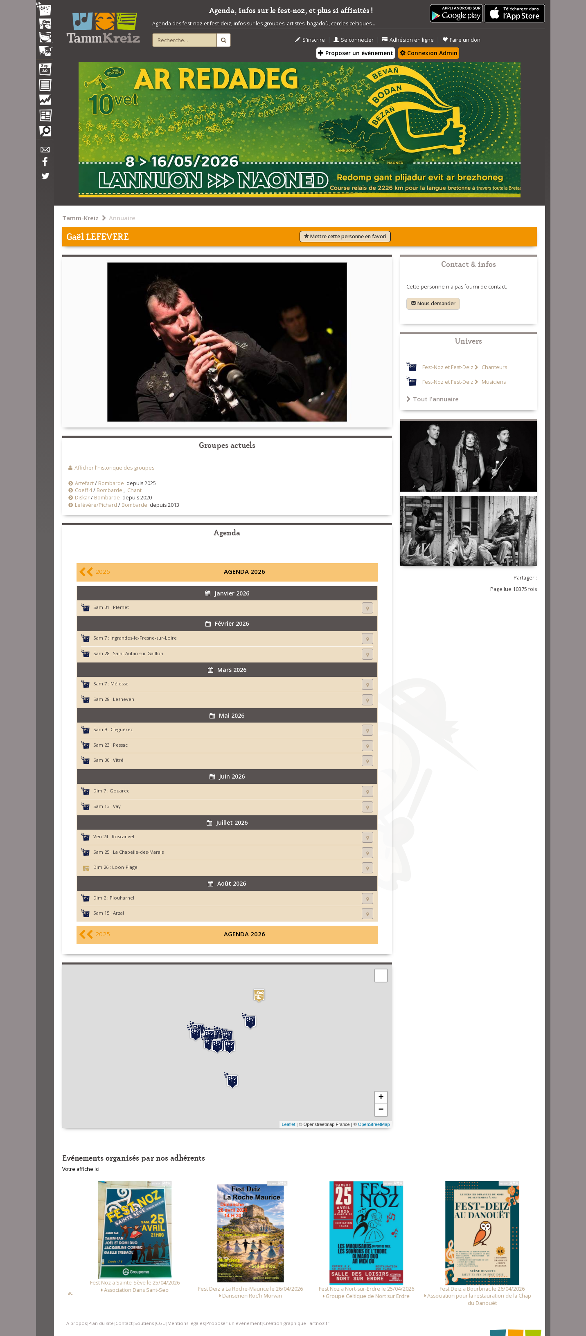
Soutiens (144, 1323)
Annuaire (122, 218)
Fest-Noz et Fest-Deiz (447, 367)
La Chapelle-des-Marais (138, 852)
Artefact (84, 483)
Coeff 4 (84, 490)
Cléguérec (121, 729)
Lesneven (123, 699)
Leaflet (288, 1124)
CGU (161, 1323)
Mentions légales (186, 1323)
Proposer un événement (233, 1323)
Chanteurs (493, 367)
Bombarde (111, 483)
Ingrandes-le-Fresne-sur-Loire (143, 638)
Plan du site (101, 1323)
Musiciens (493, 381)
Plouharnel (122, 898)
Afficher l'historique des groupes (114, 467)
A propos (76, 1323)
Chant (134, 490)
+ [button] (380, 1098)
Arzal (118, 913)
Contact (124, 1323)
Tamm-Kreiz (80, 218)
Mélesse (119, 683)
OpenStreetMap (374, 1124)
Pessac (120, 745)
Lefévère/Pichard (96, 504)
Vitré (118, 760)
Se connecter (354, 39)
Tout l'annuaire (432, 399)
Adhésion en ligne (408, 39)
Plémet (121, 607)
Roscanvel (123, 836)
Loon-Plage (124, 867)
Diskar (82, 497)
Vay (117, 806)
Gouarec (119, 791)
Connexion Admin (429, 53)
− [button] (380, 1110)
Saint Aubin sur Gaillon (138, 653)
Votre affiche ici (80, 1169)
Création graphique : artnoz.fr (296, 1323)
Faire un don (461, 39)
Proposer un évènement (355, 53)
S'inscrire (310, 39)
